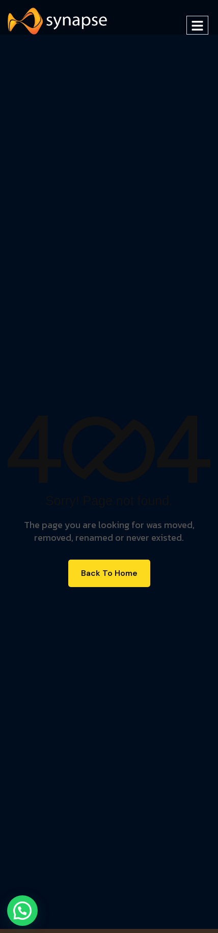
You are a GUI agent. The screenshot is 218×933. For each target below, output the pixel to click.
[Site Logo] (57, 20)
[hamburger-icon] (197, 25)
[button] (22, 910)
